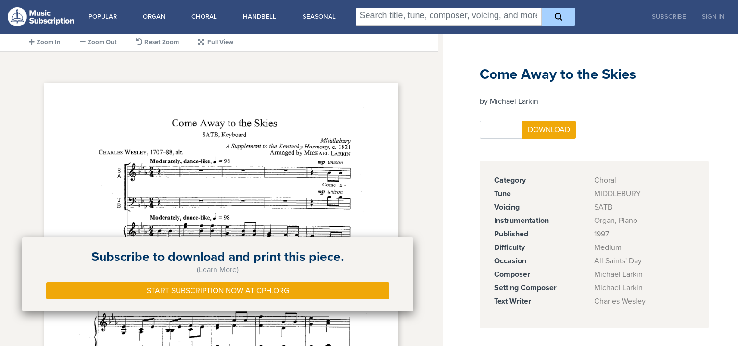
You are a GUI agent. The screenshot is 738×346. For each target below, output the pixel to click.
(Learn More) (218, 269)
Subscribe (669, 17)
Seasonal (319, 17)
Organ (154, 17)
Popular (103, 17)
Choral (204, 17)
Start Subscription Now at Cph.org (218, 291)
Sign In (713, 17)
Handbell (259, 17)
